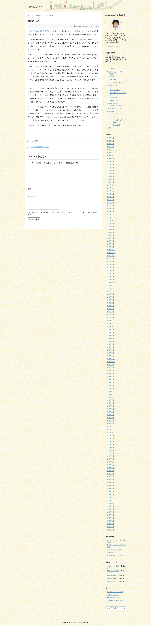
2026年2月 (110, 144)
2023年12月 (111, 214)
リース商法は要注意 (116, 82)
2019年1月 (110, 388)
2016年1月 (110, 494)
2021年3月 (110, 312)
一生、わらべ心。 (113, 595)
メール (31, 197)
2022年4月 (110, 273)
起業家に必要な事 (113, 103)
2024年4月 (110, 208)
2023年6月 (110, 232)
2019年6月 (110, 373)
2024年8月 (110, 197)
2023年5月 (110, 235)
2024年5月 (110, 206)
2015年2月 (110, 527)
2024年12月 (111, 185)
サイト (30, 204)
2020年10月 (111, 326)
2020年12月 (111, 320)
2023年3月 (110, 241)
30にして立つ (111, 56)
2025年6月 (110, 167)
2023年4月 (110, 238)
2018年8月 (110, 403)
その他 (109, 128)
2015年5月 (110, 518)
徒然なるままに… (113, 111)
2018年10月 (111, 397)
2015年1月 (110, 530)
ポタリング (116, 125)
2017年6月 (110, 444)
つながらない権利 (113, 566)
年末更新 (32, 141)
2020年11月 (111, 323)
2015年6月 (110, 515)
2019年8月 (110, 368)
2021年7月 (110, 300)
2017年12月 (111, 426)
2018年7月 (110, 406)
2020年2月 (110, 350)
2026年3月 (110, 141)
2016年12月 (111, 462)
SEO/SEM (113, 79)
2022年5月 (110, 270)
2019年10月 (111, 362)
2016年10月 (111, 468)
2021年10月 (111, 291)
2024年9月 (110, 194)
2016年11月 (111, 465)
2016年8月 (110, 474)
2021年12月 (111, 285)
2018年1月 (110, 424)
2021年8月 (110, 297)
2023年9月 (110, 223)
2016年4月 (110, 485)
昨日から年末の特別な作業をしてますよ (43, 31)
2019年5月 (110, 376)
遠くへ (112, 118)
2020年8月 (110, 332)
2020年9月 (110, 329)
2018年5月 (110, 412)
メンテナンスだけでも (114, 550)
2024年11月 (111, 188)
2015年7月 (110, 512)
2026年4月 (110, 138)
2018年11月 (111, 394)
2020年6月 (110, 338)
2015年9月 (110, 506)
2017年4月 (110, 450)
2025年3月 (110, 176)
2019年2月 (110, 385)
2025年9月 (110, 158)
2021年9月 (110, 294)
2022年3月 (110, 276)
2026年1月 (110, 147)
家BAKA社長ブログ (113, 598)
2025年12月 (111, 150)
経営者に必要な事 (113, 85)
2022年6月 (110, 267)
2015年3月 (110, 524)
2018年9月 (110, 400)
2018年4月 (110, 415)
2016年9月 (110, 471)
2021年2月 (110, 315)
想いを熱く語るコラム (114, 108)
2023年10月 (111, 220)
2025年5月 (110, 170)
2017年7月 (110, 441)
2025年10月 (111, 155)
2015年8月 (110, 509)
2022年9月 (110, 259)
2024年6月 (110, 203)
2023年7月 (110, 229)
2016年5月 (110, 482)
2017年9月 (110, 435)
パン (114, 115)
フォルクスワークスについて (114, 46)
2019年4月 (110, 379)
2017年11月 (111, 429)
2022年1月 (110, 282)
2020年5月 (110, 341)
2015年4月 (110, 521)
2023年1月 (110, 247)
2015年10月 (111, 503)
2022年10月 (111, 256)
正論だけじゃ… (112, 553)
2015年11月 (111, 500)
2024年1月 (110, 211)
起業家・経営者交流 (116, 105)
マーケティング (115, 90)
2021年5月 (110, 306)
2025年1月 (110, 182)
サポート (113, 76)
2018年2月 (110, 421)
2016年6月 (110, 479)
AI (110, 87)
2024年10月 (111, 191)
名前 (30, 189)
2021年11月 (111, 288)
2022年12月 (111, 250)
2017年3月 (110, 453)
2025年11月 (111, 153)
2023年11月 (111, 217)
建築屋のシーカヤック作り (115, 600)
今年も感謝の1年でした (37, 147)
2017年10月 (111, 432)
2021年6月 (110, 303)
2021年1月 (110, 317)
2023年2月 (110, 244)
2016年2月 (110, 491)
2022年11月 (111, 253)
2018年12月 (111, 391)
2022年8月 (110, 261)
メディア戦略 (114, 100)
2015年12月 (111, 497)
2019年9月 (110, 365)
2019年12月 (111, 356)
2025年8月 (110, 161)
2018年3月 (110, 418)
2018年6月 (110, 409)
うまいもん (113, 113)
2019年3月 (110, 382)
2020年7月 (110, 335)
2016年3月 (110, 488)
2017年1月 (110, 459)
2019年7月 (110, 370)
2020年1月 (110, 353)
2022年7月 (110, 264)
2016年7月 (110, 477)
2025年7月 (110, 164)
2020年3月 (110, 347)
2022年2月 (110, 279)
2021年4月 (110, 309)
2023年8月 (110, 226)
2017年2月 (110, 456)
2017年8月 (110, 438)
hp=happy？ (35, 6)
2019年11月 (111, 359)
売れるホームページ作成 (91, 26)
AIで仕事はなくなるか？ (115, 555)
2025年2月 (110, 179)
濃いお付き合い (112, 575)
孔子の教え (113, 97)
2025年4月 (110, 173)
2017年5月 (110, 447)
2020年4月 (110, 344)
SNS (111, 74)
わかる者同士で (112, 581)
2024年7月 (110, 200)
